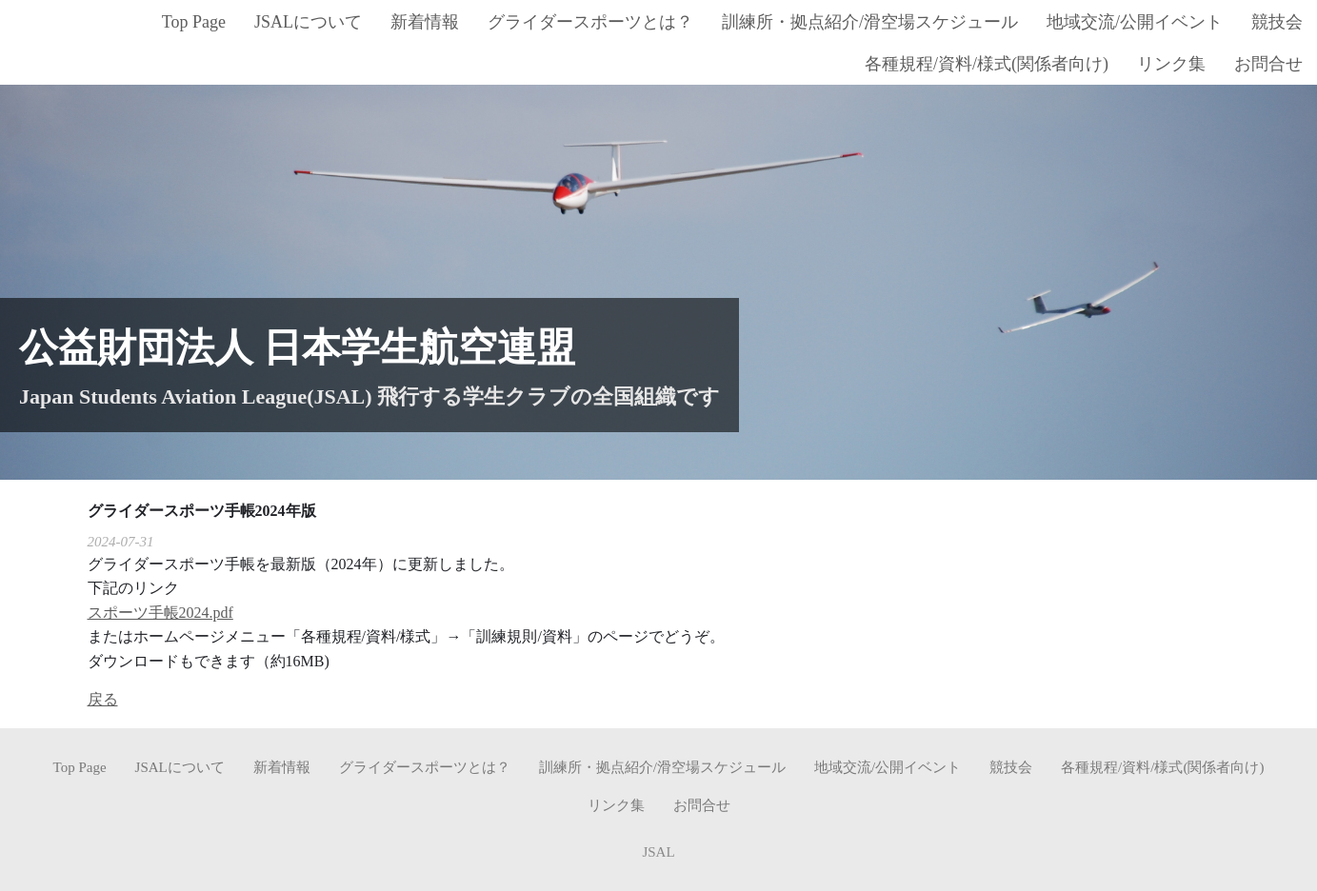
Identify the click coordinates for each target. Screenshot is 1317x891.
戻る (103, 698)
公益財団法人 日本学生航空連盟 (297, 346)
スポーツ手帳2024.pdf (160, 612)
